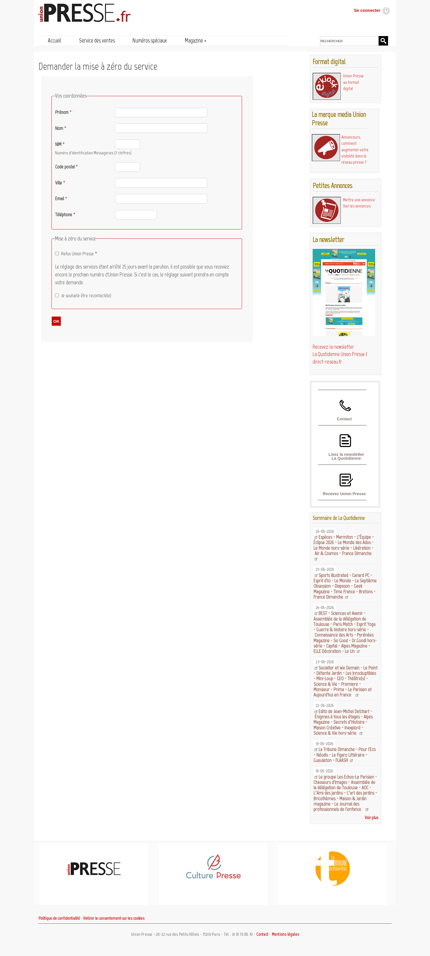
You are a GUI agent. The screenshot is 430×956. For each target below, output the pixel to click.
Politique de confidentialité (59, 918)
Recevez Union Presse (344, 493)
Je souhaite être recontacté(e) (86, 295)
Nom (59, 128)
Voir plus (371, 817)
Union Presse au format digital (353, 82)
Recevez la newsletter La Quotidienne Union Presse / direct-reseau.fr (340, 354)
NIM (58, 144)
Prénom (61, 112)
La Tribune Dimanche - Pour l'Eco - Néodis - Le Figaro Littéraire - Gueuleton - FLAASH (344, 754)
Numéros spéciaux (149, 40)
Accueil (54, 40)
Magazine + (196, 40)
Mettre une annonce (359, 199)
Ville (58, 183)
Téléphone (63, 214)
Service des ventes (97, 40)
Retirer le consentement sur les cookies (113, 918)
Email (59, 198)
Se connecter (367, 10)
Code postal (65, 167)
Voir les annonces (357, 206)
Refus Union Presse (77, 253)
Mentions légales (285, 934)
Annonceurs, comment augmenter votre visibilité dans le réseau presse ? (354, 149)
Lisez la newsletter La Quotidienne (346, 456)
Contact (344, 419)
